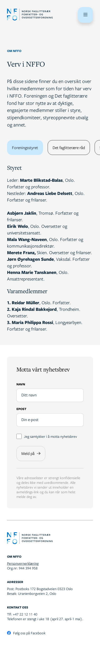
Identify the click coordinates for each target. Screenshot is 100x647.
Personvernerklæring (22, 563)
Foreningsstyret (25, 147)
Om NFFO (14, 51)
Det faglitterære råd (69, 147)
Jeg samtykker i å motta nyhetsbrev (46, 436)
